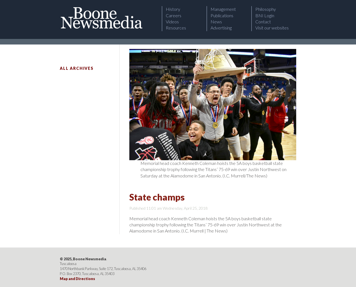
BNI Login (264, 15)
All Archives (77, 68)
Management (223, 9)
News (216, 21)
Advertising (221, 27)
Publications (222, 15)
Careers (173, 15)
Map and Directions (77, 278)
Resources (176, 27)
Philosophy (265, 9)
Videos (172, 21)
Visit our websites (272, 27)
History (173, 9)
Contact (263, 21)
